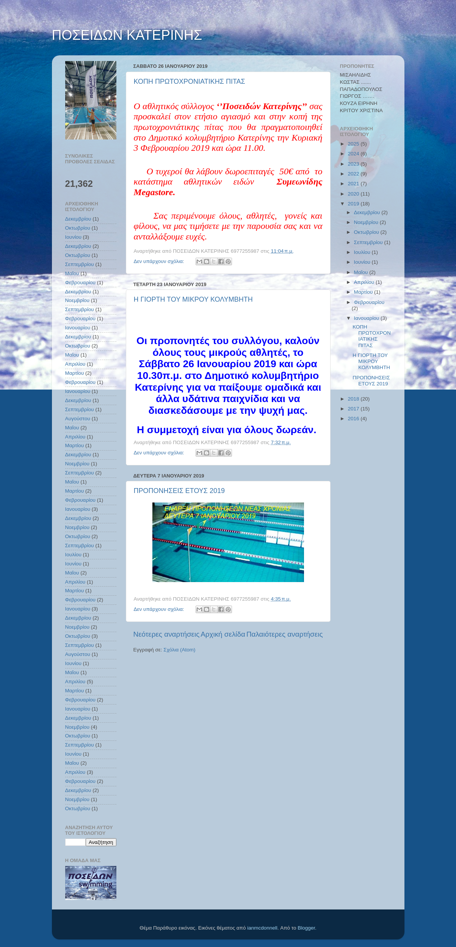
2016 (354, 418)
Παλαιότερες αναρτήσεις (284, 634)
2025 (354, 144)
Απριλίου (75, 364)
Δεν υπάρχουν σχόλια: (160, 261)
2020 (354, 194)
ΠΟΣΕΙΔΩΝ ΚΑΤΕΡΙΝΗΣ (127, 35)
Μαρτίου (74, 373)
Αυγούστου (77, 418)
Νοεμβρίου (77, 300)
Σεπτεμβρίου (79, 264)
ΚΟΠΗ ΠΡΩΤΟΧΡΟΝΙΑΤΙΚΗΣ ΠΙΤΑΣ (189, 81)
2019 (354, 204)
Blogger (306, 928)
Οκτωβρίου (77, 228)
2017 (354, 409)
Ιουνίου (73, 237)
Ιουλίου (73, 554)
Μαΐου (72, 273)
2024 (354, 154)
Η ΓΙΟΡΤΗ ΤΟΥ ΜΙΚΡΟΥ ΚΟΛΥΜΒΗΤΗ (193, 299)
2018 (354, 399)
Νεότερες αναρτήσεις (166, 634)
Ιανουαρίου (78, 327)
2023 (354, 164)
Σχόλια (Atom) (179, 650)
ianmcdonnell (262, 928)
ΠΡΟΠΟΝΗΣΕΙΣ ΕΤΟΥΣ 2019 (179, 491)
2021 (354, 183)
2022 (354, 174)
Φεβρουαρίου (80, 282)
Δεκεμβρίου (78, 219)
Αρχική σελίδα (223, 634)
